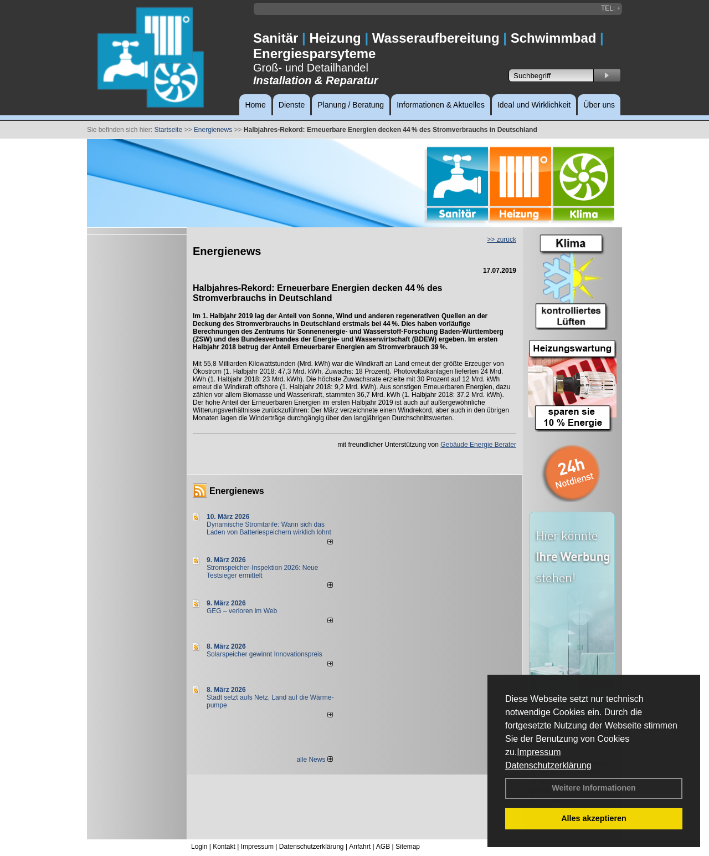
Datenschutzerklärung (548, 765)
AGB (383, 846)
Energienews (236, 491)
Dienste (292, 104)
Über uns (599, 104)
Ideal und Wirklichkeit (534, 104)
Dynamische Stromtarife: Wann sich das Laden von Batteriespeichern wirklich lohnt (269, 528)
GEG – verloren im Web (242, 611)
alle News (314, 759)
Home (255, 104)
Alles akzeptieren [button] (593, 818)
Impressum (539, 752)
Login (199, 846)
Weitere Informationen (594, 787)
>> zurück (501, 239)
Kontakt (224, 846)
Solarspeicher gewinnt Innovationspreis (264, 654)
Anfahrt (360, 846)
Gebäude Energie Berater (478, 445)
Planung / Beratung (350, 104)
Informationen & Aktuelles (441, 104)
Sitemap (407, 846)
